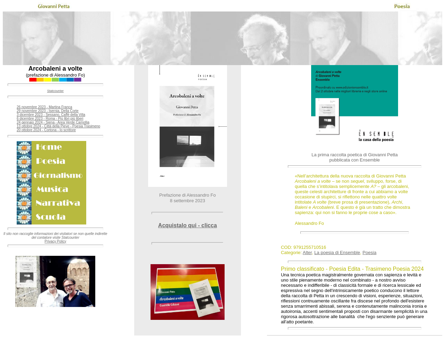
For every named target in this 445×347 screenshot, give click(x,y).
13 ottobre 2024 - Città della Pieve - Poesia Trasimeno (58, 126)
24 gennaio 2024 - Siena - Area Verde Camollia (53, 122)
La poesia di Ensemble (337, 252)
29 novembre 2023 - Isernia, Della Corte (48, 111)
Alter (307, 252)
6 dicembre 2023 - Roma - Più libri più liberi (50, 118)
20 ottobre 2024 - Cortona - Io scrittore (46, 130)
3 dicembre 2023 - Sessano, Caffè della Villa (51, 115)
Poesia (370, 252)
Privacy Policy (55, 241)
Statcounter (55, 91)
